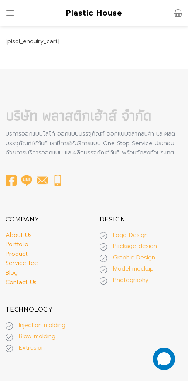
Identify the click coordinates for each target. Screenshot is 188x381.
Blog (12, 272)
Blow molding (37, 336)
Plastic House (94, 13)
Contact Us (21, 282)
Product (17, 253)
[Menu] (10, 13)
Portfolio (17, 244)
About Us (19, 235)
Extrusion (32, 347)
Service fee (22, 263)
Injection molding (42, 325)
